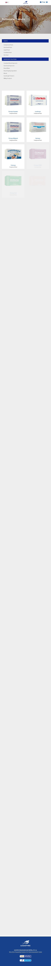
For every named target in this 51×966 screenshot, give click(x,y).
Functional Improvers (9, 65)
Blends (5, 73)
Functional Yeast (8, 47)
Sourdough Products (9, 76)
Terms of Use (11, 952)
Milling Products (8, 78)
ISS (27, 952)
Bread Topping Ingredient (10, 71)
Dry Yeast (6, 55)
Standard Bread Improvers (10, 63)
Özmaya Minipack (13, 138)
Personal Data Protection (20, 952)
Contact (40, 952)
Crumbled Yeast (8, 52)
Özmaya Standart (13, 111)
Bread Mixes (7, 68)
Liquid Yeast (7, 50)
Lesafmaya (38, 111)
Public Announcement (33, 952)
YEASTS (6, 41)
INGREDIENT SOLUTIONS (10, 59)
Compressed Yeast (8, 45)
